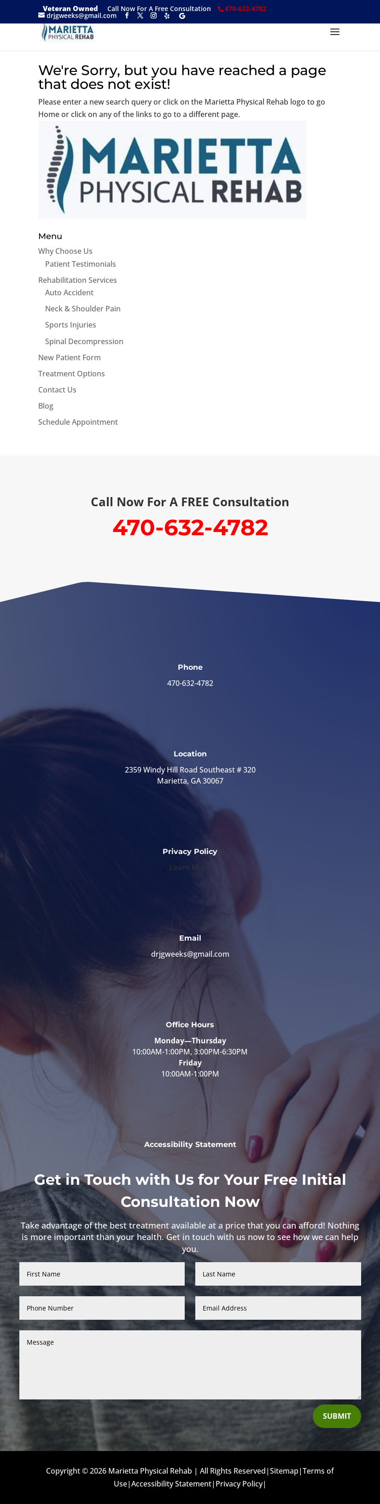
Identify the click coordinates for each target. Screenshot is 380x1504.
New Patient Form (69, 357)
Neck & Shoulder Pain (83, 309)
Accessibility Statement (190, 1144)
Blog (45, 406)
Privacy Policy (239, 1484)
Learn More (190, 867)
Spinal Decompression (84, 341)
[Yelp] (167, 15)
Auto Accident (69, 292)
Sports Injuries (70, 325)
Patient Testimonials (80, 264)
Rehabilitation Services (77, 280)
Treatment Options (71, 374)
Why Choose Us (65, 251)
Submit (337, 1416)
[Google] (182, 15)
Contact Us (57, 390)
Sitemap (284, 1471)
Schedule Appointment (78, 422)
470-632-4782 (190, 683)
